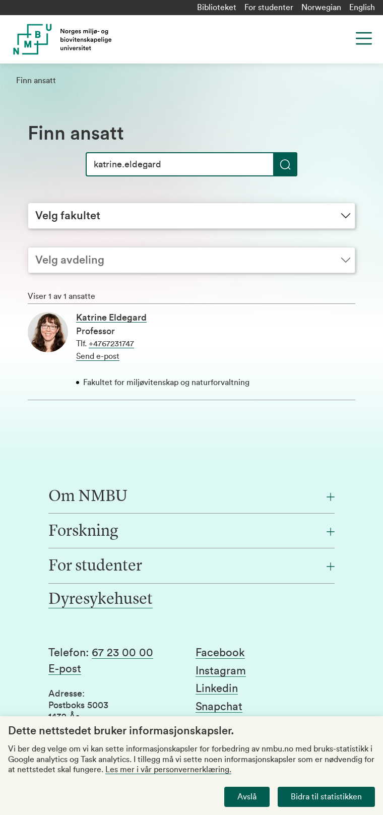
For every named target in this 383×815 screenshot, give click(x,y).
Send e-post (97, 356)
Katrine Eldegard (111, 317)
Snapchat (219, 706)
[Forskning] (191, 532)
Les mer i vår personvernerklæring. (168, 770)
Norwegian (321, 8)
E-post (64, 668)
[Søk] (191, 164)
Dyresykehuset (100, 600)
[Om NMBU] (191, 497)
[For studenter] (191, 566)
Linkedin (217, 688)
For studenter (268, 8)
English (362, 8)
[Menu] (364, 38)
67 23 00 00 (122, 652)
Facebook (220, 652)
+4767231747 (111, 344)
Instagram (221, 670)
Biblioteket (216, 8)
